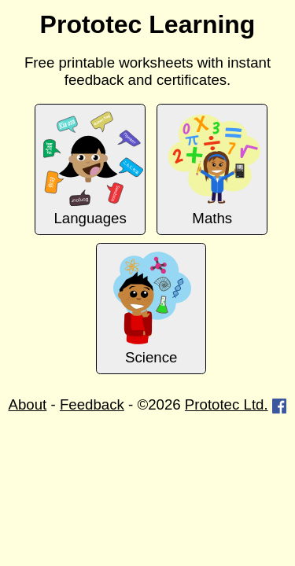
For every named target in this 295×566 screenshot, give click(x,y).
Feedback (92, 404)
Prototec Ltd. (226, 404)
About (28, 404)
